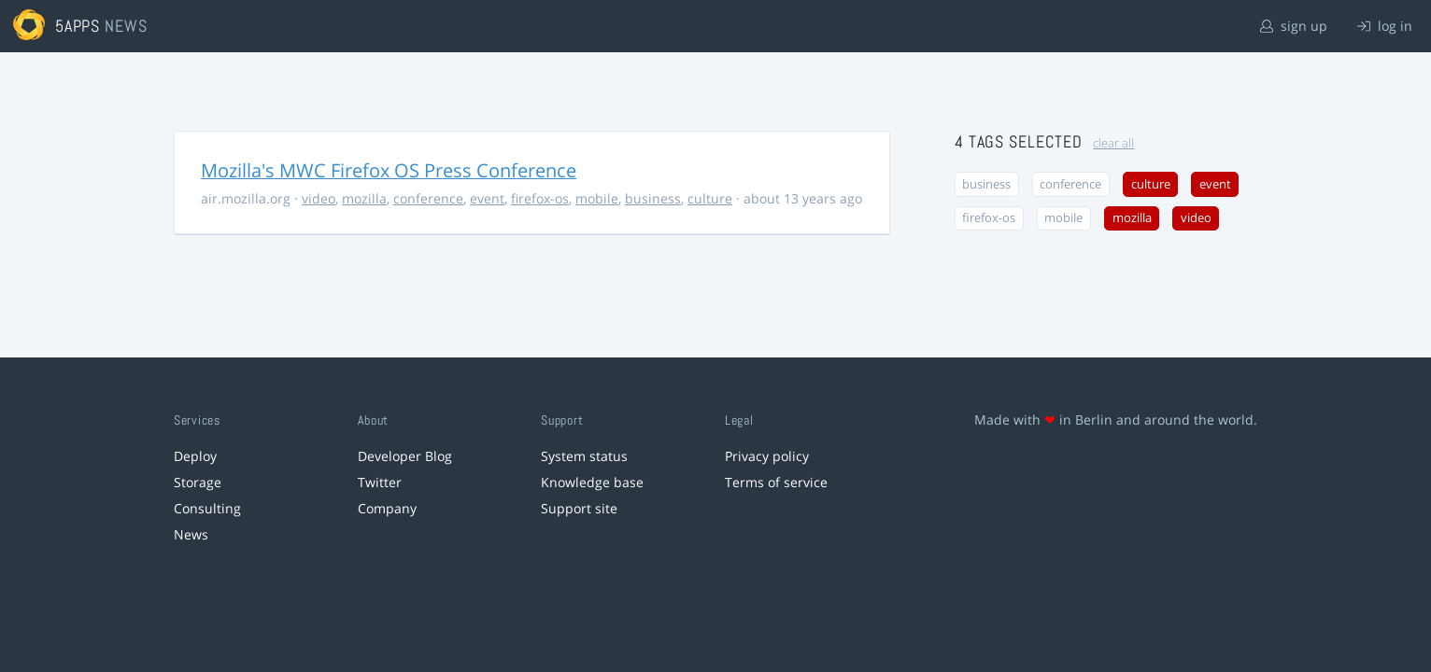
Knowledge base (592, 482)
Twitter (380, 482)
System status (584, 456)
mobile (596, 198)
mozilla (364, 198)
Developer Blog (405, 456)
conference (428, 198)
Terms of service (776, 482)
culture (709, 198)
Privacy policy (767, 456)
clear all (1113, 143)
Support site (579, 508)
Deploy (195, 456)
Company (387, 508)
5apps (78, 25)
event (487, 198)
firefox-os (540, 198)
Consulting (207, 508)
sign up (1293, 26)
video (318, 198)
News (191, 534)
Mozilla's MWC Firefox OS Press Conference (388, 170)
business (653, 198)
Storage (197, 482)
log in (1384, 26)
